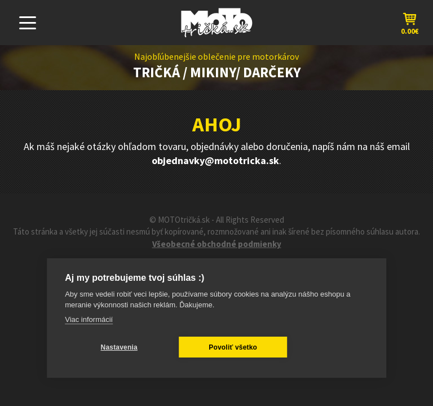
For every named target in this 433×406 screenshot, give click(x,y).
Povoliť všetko (233, 347)
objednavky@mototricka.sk (215, 160)
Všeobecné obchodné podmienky (216, 244)
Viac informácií (89, 319)
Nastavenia (119, 347)
